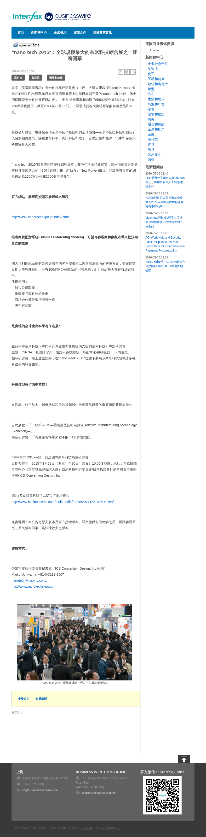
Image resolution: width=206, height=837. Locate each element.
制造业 (153, 69)
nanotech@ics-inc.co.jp (28, 580)
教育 (151, 149)
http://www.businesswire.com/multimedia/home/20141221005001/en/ (62, 502)
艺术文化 (154, 154)
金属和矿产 (156, 129)
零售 (151, 109)
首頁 (21, 32)
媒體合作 (80, 32)
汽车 (151, 94)
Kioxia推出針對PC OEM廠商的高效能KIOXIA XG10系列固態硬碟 (165, 266)
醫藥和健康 (56, 77)
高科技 (18, 77)
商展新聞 (41, 699)
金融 (151, 134)
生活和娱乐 (156, 99)
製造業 (36, 77)
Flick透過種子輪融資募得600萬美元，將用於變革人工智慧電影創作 (165, 182)
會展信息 (60, 32)
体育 (151, 144)
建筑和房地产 (158, 84)
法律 (151, 159)
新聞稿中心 (39, 32)
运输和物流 (156, 114)
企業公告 (23, 699)
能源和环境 (156, 104)
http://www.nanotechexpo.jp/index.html (40, 217)
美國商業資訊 (102, 32)
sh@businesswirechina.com (40, 790)
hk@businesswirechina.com (99, 793)
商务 (151, 119)
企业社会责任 (158, 64)
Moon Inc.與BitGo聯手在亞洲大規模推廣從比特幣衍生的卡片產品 (164, 222)
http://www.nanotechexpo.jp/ (32, 586)
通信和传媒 (156, 124)
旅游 (151, 89)
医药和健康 (156, 79)
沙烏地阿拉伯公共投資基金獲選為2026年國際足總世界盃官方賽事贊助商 (164, 202)
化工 (151, 74)
